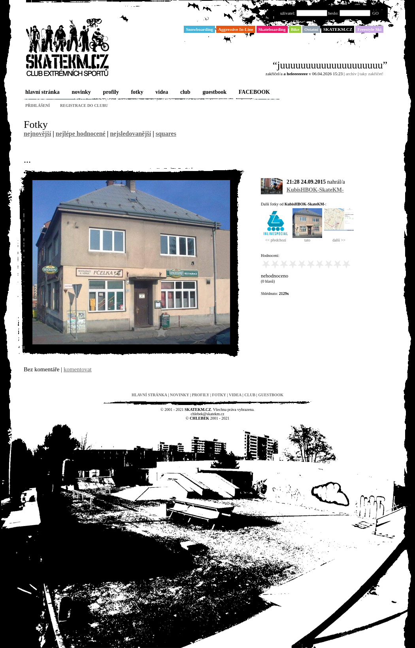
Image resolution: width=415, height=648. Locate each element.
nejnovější (37, 133)
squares (166, 133)
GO (375, 13)
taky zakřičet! (371, 73)
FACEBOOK (253, 92)
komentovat (78, 369)
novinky (80, 92)
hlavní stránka (42, 92)
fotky (136, 92)
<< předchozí (275, 238)
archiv (351, 73)
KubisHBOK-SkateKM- (315, 190)
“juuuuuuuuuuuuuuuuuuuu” (330, 65)
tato (307, 238)
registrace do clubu (84, 105)
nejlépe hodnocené (81, 133)
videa (161, 92)
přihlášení (37, 105)
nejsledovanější (130, 133)
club (185, 92)
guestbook (213, 92)
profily (110, 92)
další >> (339, 238)
